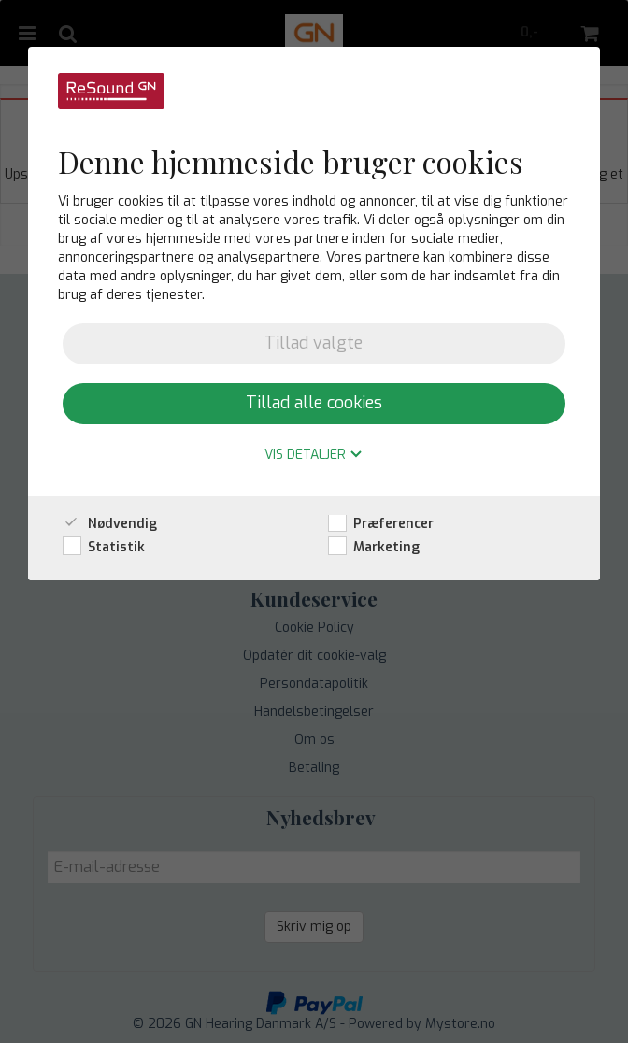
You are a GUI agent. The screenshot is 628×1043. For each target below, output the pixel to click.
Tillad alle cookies (314, 403)
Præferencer (381, 524)
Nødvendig (110, 524)
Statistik (104, 547)
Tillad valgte (313, 343)
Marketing (374, 547)
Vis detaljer (313, 456)
